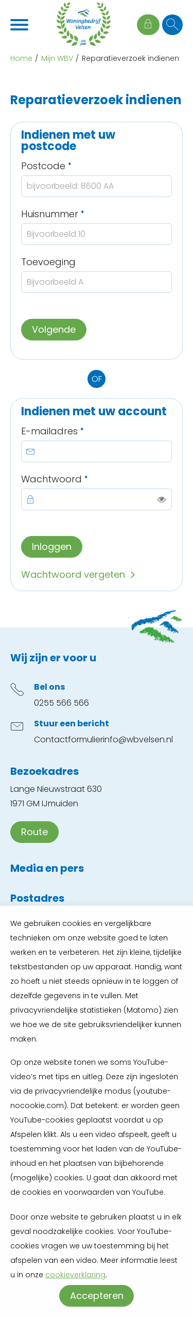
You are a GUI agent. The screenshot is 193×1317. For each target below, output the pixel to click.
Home (21, 58)
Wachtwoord (78, 479)
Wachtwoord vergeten (73, 574)
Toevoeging (48, 261)
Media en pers (47, 868)
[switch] (161, 499)
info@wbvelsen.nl (138, 739)
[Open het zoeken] (172, 24)
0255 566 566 (61, 703)
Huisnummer (77, 213)
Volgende (54, 329)
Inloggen (52, 546)
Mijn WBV (57, 58)
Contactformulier (68, 739)
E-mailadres (76, 431)
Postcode (70, 165)
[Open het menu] (20, 24)
